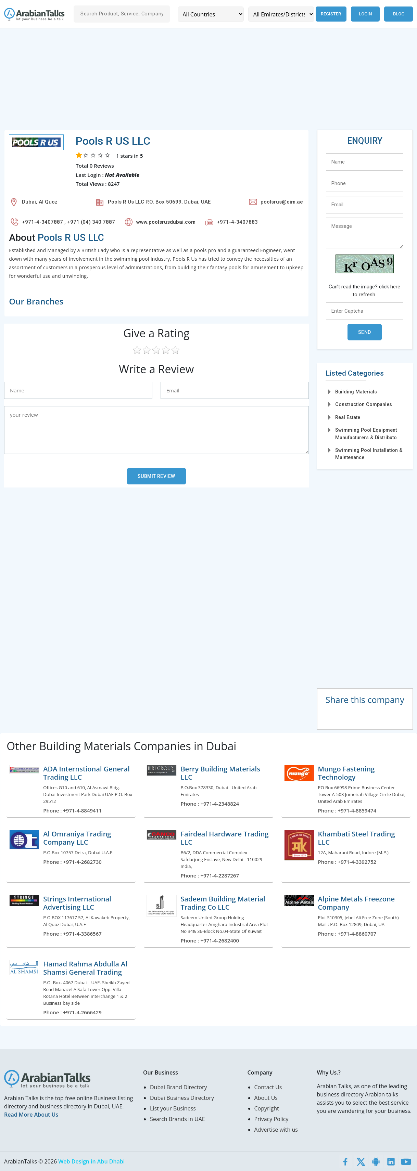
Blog (398, 13)
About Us (266, 1098)
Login (365, 13)
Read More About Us (31, 1114)
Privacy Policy (271, 1119)
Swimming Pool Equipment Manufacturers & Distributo (366, 433)
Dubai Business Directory (182, 1098)
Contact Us (268, 1087)
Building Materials (356, 391)
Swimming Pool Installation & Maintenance (369, 453)
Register (331, 13)
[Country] (210, 14)
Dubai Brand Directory (178, 1087)
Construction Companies (363, 404)
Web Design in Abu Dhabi (91, 1161)
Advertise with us (276, 1129)
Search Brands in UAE (177, 1119)
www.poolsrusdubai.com (165, 222)
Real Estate (347, 417)
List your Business (173, 1108)
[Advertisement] (208, 82)
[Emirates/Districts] (281, 14)
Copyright (266, 1108)
